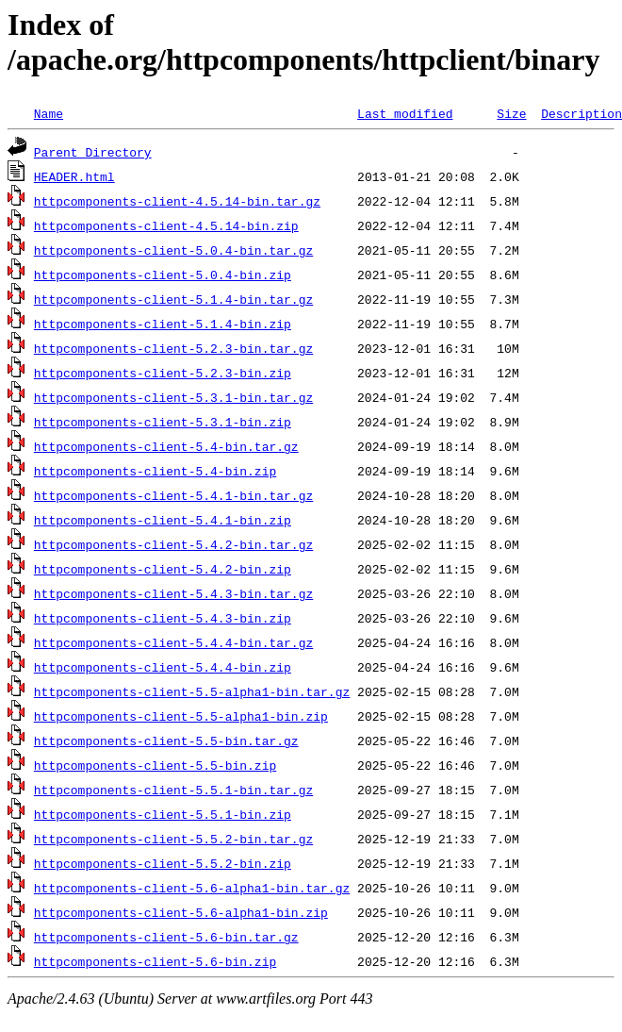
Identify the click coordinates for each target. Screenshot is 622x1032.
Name (48, 113)
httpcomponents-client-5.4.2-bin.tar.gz (173, 544)
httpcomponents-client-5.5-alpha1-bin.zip (181, 715)
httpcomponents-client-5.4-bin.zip (155, 470)
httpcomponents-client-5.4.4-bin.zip (162, 666)
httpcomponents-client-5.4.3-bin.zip (162, 617)
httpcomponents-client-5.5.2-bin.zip (162, 863)
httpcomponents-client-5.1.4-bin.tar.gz (173, 299)
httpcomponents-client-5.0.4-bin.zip (162, 274)
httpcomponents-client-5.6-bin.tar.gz (166, 936)
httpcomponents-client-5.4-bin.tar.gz (166, 446)
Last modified (404, 113)
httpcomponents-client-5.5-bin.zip (155, 765)
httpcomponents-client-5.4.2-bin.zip (162, 568)
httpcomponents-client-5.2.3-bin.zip (162, 372)
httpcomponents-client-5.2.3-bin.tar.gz (173, 348)
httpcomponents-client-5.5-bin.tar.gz (166, 740)
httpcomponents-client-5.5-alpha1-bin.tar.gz (192, 691)
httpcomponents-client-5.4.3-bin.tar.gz (173, 593)
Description (581, 113)
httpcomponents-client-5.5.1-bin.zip (162, 814)
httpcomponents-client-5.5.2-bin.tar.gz (173, 838)
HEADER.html (74, 176)
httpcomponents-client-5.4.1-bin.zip (162, 519)
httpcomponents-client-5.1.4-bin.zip (162, 323)
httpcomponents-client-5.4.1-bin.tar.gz (173, 495)
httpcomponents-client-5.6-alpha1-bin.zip (181, 912)
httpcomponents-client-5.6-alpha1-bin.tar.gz (192, 887)
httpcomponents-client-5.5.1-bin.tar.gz (173, 789)
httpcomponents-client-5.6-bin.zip (155, 961)
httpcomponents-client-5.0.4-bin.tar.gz (173, 249)
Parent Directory (93, 151)
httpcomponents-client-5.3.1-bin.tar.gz (173, 397)
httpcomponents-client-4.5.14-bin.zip (166, 225)
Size (511, 113)
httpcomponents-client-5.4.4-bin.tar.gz (173, 642)
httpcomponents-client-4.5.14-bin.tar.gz (177, 200)
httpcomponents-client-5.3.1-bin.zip (162, 421)
